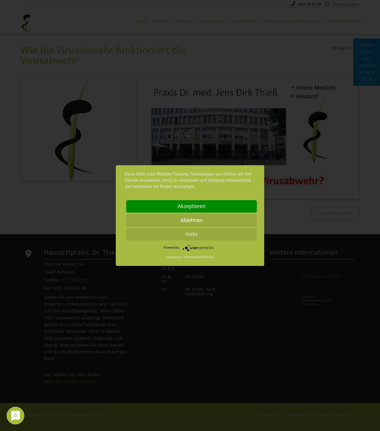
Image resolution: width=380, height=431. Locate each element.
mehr (191, 234)
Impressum (174, 257)
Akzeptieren (192, 206)
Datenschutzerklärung (198, 257)
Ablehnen (191, 220)
